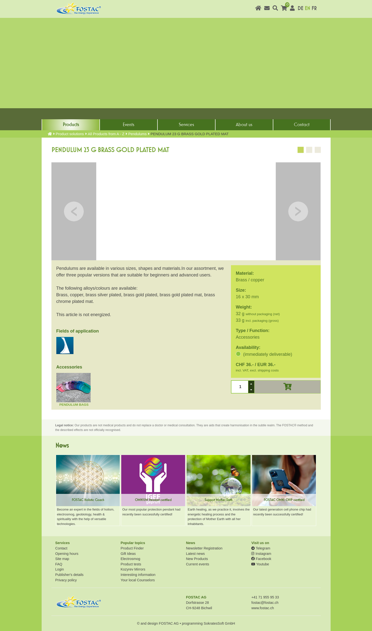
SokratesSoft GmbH (219, 623)
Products (71, 124)
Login (59, 569)
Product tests (130, 564)
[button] (251, 384)
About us (244, 124)
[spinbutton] (239, 386)
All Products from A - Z (106, 134)
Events (128, 124)
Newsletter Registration (204, 548)
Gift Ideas (128, 554)
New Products (197, 559)
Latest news (195, 554)
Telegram (260, 548)
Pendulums (137, 134)
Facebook (261, 559)
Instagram (261, 554)
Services (186, 124)
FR (314, 8)
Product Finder (132, 548)
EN (307, 8)
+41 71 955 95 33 (265, 597)
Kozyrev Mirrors (132, 569)
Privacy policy (66, 580)
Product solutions (70, 134)
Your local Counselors (137, 580)
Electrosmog (130, 559)
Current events (197, 564)
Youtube (260, 564)
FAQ (58, 564)
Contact (302, 124)
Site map (62, 559)
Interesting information (137, 575)
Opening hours (66, 554)
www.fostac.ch (262, 608)
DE (300, 8)
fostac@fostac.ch (264, 603)
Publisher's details (69, 575)
